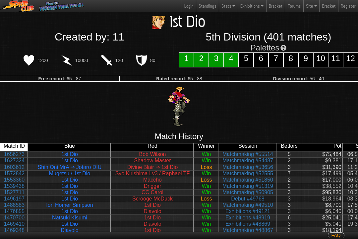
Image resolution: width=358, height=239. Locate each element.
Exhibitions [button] (250, 6)
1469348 (14, 230)
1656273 (14, 154)
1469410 (14, 224)
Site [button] (309, 6)
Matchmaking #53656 (247, 167)
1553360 (14, 180)
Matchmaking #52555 (247, 173)
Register (348, 6)
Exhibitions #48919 (247, 217)
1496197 (14, 198)
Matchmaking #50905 (247, 192)
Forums (294, 6)
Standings (207, 7)
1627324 (14, 160)
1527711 (14, 192)
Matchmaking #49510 (247, 205)
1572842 (14, 173)
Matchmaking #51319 (247, 186)
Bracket (275, 6)
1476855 (14, 211)
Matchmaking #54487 (247, 160)
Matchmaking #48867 (247, 230)
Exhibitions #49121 (247, 211)
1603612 (14, 167)
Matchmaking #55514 (247, 154)
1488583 (14, 205)
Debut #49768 (248, 198)
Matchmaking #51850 (247, 180)
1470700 (14, 217)
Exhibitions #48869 (247, 224)
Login (189, 6)
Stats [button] (226, 6)
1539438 (14, 186)
